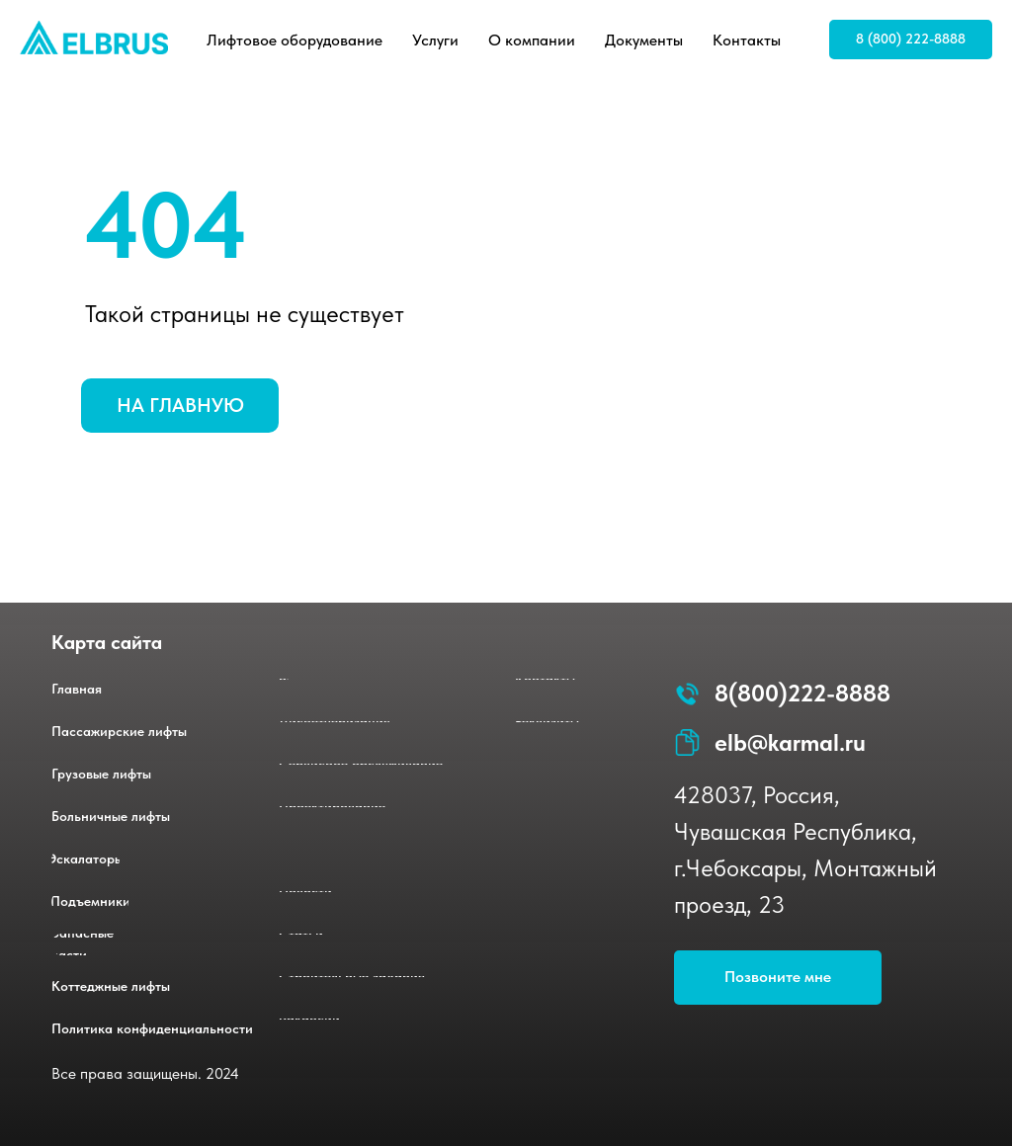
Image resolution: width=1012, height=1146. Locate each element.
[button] (778, 977)
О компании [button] (531, 40)
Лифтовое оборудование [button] (294, 40)
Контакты (747, 40)
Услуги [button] (435, 40)
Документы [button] (644, 40)
